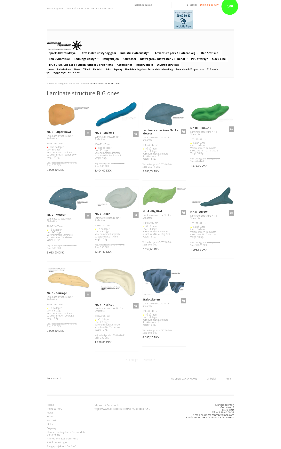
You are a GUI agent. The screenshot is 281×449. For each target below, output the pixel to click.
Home (51, 69)
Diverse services (168, 65)
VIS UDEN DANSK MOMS (184, 378)
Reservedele (144, 65)
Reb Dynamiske (59, 59)
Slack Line (219, 59)
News (77, 69)
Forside (50, 83)
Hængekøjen (110, 59)
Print (228, 378)
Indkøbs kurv (64, 69)
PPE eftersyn (199, 59)
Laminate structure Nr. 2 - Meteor (160, 131)
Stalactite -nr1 (152, 299)
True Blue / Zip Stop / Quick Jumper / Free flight (81, 65)
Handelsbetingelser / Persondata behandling (149, 69)
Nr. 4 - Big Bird (152, 211)
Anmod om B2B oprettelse (190, 69)
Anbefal (211, 378)
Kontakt (97, 69)
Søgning (118, 69)
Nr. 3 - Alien (102, 214)
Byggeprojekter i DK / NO (66, 72)
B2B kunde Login (57, 442)
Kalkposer (129, 59)
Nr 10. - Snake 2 (200, 128)
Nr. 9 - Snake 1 (104, 132)
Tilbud (86, 69)
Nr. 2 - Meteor (56, 214)
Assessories (124, 65)
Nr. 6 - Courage (57, 293)
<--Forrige (132, 360)
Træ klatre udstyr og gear (99, 53)
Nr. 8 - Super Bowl (59, 132)
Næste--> (149, 360)
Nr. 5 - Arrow (198, 211)
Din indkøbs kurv (209, 4)
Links (107, 69)
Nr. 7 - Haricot (104, 304)
